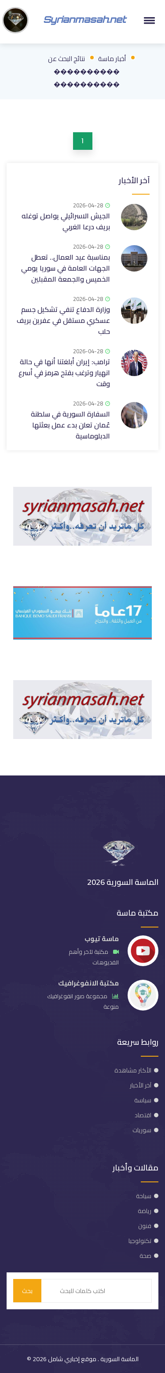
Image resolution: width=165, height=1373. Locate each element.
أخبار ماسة (112, 58)
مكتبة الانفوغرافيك (88, 983)
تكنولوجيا (139, 1240)
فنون (144, 1226)
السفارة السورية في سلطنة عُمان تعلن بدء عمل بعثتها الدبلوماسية (70, 424)
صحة (145, 1255)
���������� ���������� (87, 78)
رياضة (144, 1211)
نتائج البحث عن (66, 58)
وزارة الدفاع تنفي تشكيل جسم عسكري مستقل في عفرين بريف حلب (63, 320)
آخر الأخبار (134, 180)
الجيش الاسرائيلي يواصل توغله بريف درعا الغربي (66, 221)
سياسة (142, 1100)
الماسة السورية (119, 1359)
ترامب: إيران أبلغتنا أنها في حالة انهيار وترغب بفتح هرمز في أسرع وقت (64, 372)
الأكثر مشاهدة (132, 1070)
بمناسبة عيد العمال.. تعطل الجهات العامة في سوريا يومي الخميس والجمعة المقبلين (65, 268)
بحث (27, 1291)
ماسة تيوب (101, 938)
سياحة (143, 1196)
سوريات (141, 1130)
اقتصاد (143, 1115)
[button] (148, 20)
